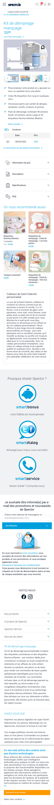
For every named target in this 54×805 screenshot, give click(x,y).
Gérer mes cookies (14, 799)
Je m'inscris (11, 525)
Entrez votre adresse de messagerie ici (23, 514)
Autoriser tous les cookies (15, 792)
